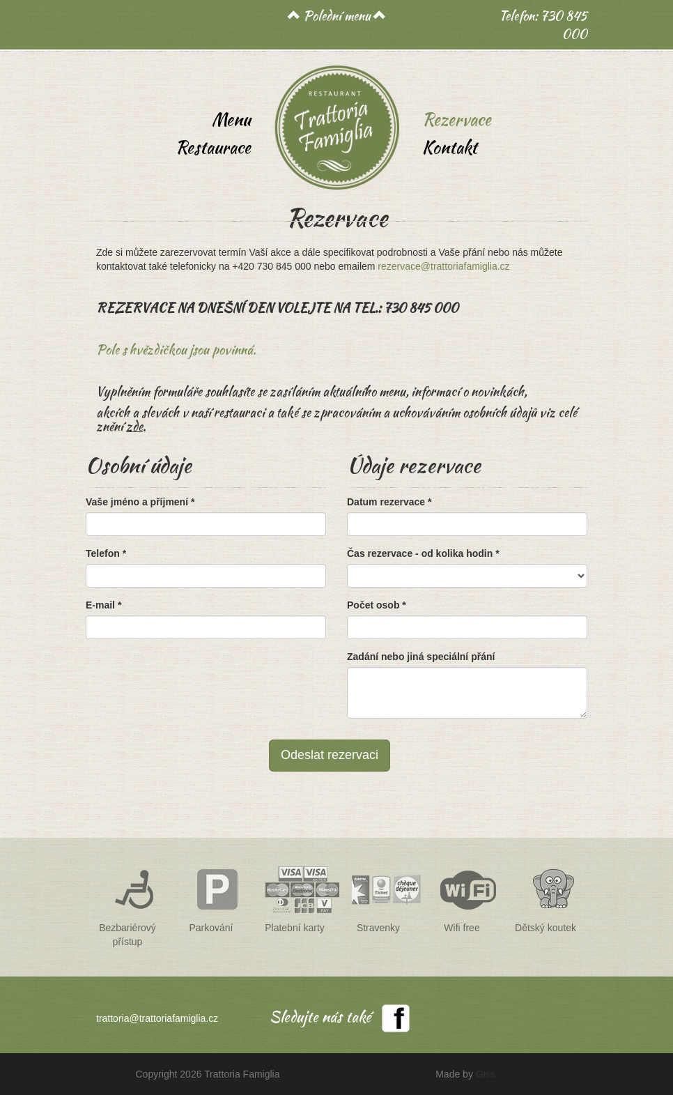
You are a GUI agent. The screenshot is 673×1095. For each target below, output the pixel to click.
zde (134, 426)
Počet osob (376, 605)
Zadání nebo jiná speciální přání (421, 656)
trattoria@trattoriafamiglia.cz (157, 1018)
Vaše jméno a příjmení (140, 501)
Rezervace (456, 119)
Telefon (106, 553)
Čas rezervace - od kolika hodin (423, 553)
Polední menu (337, 15)
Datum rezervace (389, 501)
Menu (231, 119)
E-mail (103, 605)
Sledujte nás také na (320, 1019)
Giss (485, 1074)
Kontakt (449, 147)
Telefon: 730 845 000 (543, 24)
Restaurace (213, 147)
